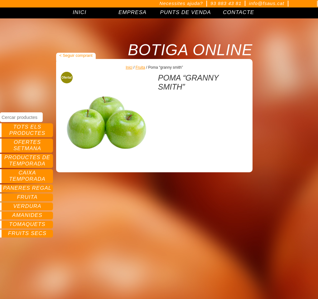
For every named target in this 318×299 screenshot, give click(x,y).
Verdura (27, 206)
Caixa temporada (27, 176)
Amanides (27, 215)
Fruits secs (27, 233)
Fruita (27, 197)
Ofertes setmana (27, 145)
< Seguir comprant (76, 55)
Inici (129, 67)
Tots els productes (27, 130)
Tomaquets (27, 224)
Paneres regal (27, 188)
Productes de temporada (27, 160)
